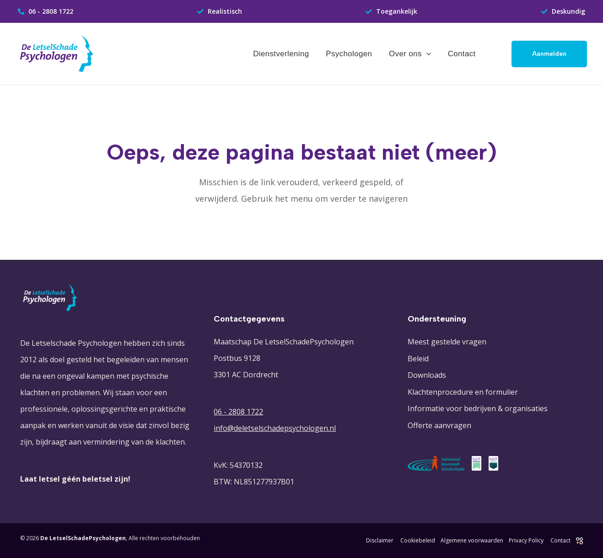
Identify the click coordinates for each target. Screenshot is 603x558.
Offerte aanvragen (439, 424)
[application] (428, 54)
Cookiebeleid (417, 540)
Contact (462, 53)
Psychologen (352, 53)
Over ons (412, 54)
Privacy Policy (526, 540)
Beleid (418, 358)
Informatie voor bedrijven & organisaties (478, 407)
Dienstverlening (286, 53)
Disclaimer (379, 540)
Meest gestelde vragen (447, 342)
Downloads (427, 375)
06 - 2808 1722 (238, 412)
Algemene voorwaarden (472, 540)
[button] (549, 54)
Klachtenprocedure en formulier (463, 391)
